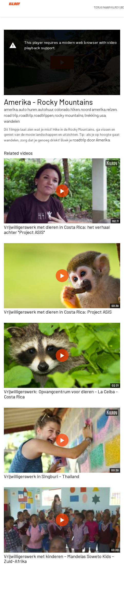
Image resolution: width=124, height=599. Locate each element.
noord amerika (93, 109)
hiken (75, 109)
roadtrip (26, 115)
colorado (62, 109)
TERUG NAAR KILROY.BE (109, 7)
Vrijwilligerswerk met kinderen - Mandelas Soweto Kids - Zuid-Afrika (59, 558)
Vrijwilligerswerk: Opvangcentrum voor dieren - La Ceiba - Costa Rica (61, 394)
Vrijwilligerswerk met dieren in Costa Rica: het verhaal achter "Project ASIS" (57, 229)
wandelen (12, 121)
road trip (11, 115)
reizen (112, 109)
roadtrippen (44, 115)
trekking (91, 115)
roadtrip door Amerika (91, 139)
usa (103, 115)
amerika (11, 109)
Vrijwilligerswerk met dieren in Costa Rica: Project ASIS (58, 312)
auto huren (28, 109)
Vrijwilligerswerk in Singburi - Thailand (41, 476)
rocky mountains (69, 115)
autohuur (45, 109)
